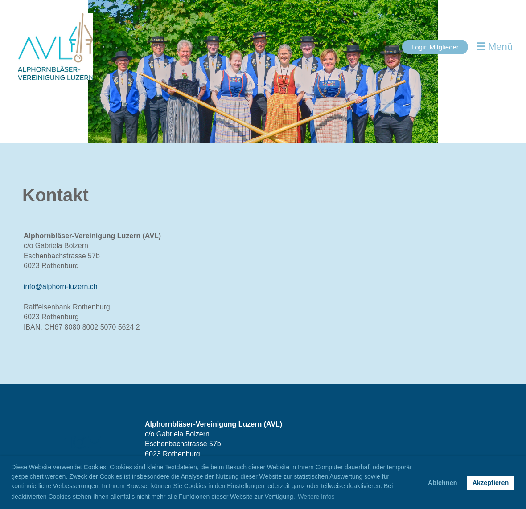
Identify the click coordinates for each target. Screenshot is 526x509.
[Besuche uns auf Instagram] (80, 443)
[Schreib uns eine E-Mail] (94, 443)
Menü (495, 46)
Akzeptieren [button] (491, 482)
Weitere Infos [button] (316, 496)
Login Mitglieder (435, 47)
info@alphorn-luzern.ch (61, 286)
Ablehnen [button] (442, 482)
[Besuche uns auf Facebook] (65, 443)
